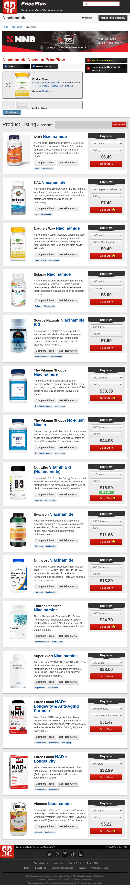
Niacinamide (47, 87)
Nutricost (39, 588)
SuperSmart (40, 683)
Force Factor (40, 738)
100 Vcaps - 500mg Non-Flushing (55, 81)
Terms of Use (93, 859)
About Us (58, 859)
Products (87, 17)
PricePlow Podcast (99, 864)
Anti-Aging (66, 738)
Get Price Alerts (68, 158)
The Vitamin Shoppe (43, 402)
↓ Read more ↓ (12, 108)
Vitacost (38, 828)
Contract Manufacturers (62, 864)
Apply (119, 120)
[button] (65, 108)
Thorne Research (42, 637)
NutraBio (38, 496)
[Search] (101, 3)
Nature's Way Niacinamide (46, 78)
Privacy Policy (74, 859)
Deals (26, 864)
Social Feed (40, 864)
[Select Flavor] (106, 146)
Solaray (38, 302)
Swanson (39, 542)
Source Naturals (42, 352)
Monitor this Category (113, 17)
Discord (82, 864)
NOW (37, 164)
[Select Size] (106, 139)
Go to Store (106, 159)
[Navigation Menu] (123, 4)
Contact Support (41, 859)
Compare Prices (45, 158)
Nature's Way (40, 256)
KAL (37, 210)
